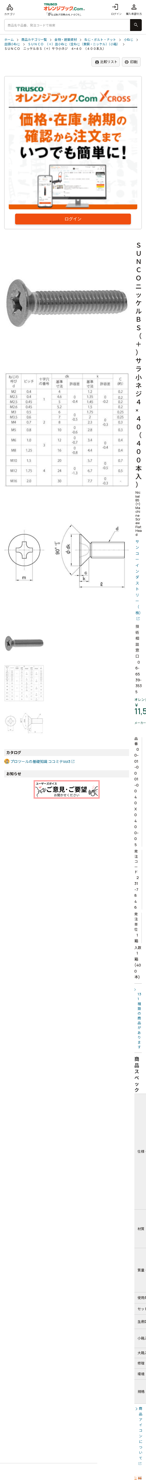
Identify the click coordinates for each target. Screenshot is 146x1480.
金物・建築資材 (65, 40)
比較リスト (106, 61)
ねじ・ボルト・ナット (100, 40)
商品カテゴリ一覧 (34, 40)
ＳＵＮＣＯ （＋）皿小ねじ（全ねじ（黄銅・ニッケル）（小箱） (74, 44)
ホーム (9, 40)
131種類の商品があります (139, 1020)
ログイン (116, 9)
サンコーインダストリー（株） (138, 577)
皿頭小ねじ (12, 44)
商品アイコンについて (140, 1433)
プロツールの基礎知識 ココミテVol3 (40, 761)
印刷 (131, 62)
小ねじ (128, 40)
